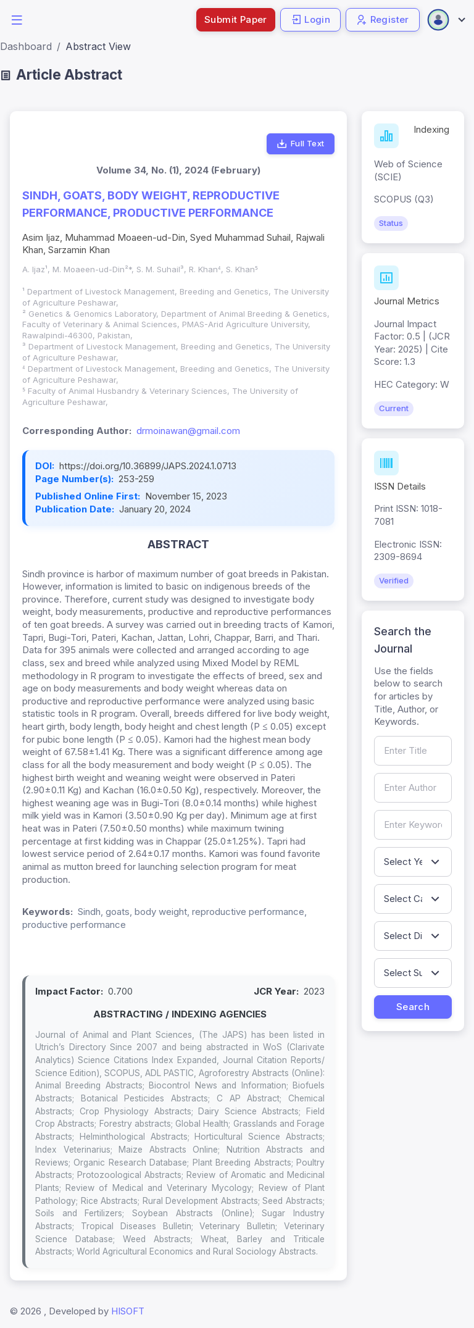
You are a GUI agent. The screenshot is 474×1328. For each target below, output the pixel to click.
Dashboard (26, 46)
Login (310, 19)
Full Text (300, 143)
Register (382, 19)
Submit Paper (235, 19)
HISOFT (127, 1311)
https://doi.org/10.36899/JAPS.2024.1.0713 (147, 466)
